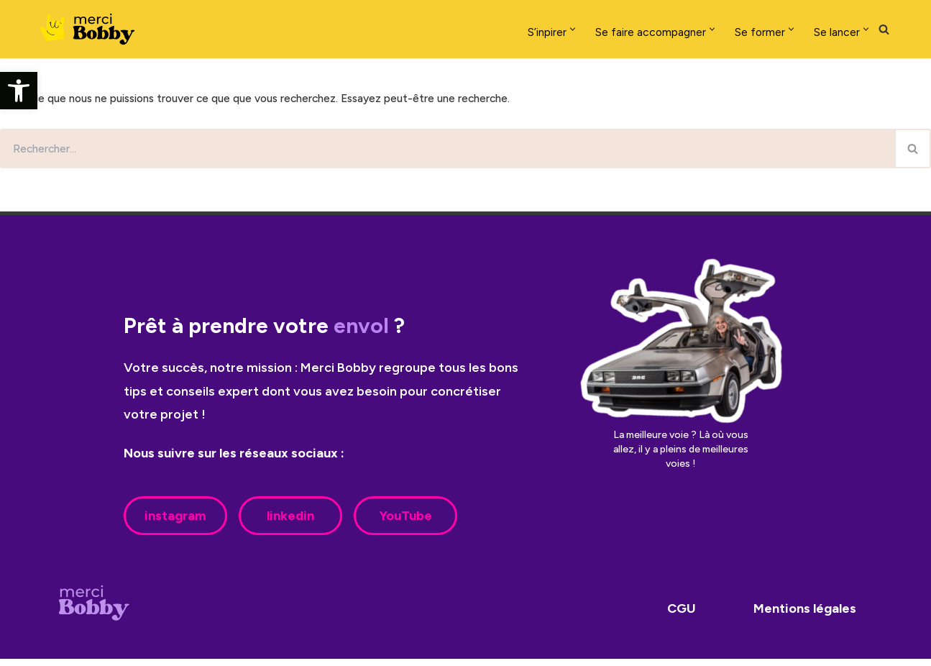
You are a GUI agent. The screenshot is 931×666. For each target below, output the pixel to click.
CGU (681, 616)
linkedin (290, 523)
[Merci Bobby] (92, 29)
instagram (175, 523)
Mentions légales (804, 616)
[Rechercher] (884, 29)
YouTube (405, 523)
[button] (18, 90)
